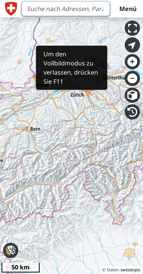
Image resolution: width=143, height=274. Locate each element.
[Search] (66, 9)
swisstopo (130, 269)
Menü (128, 9)
